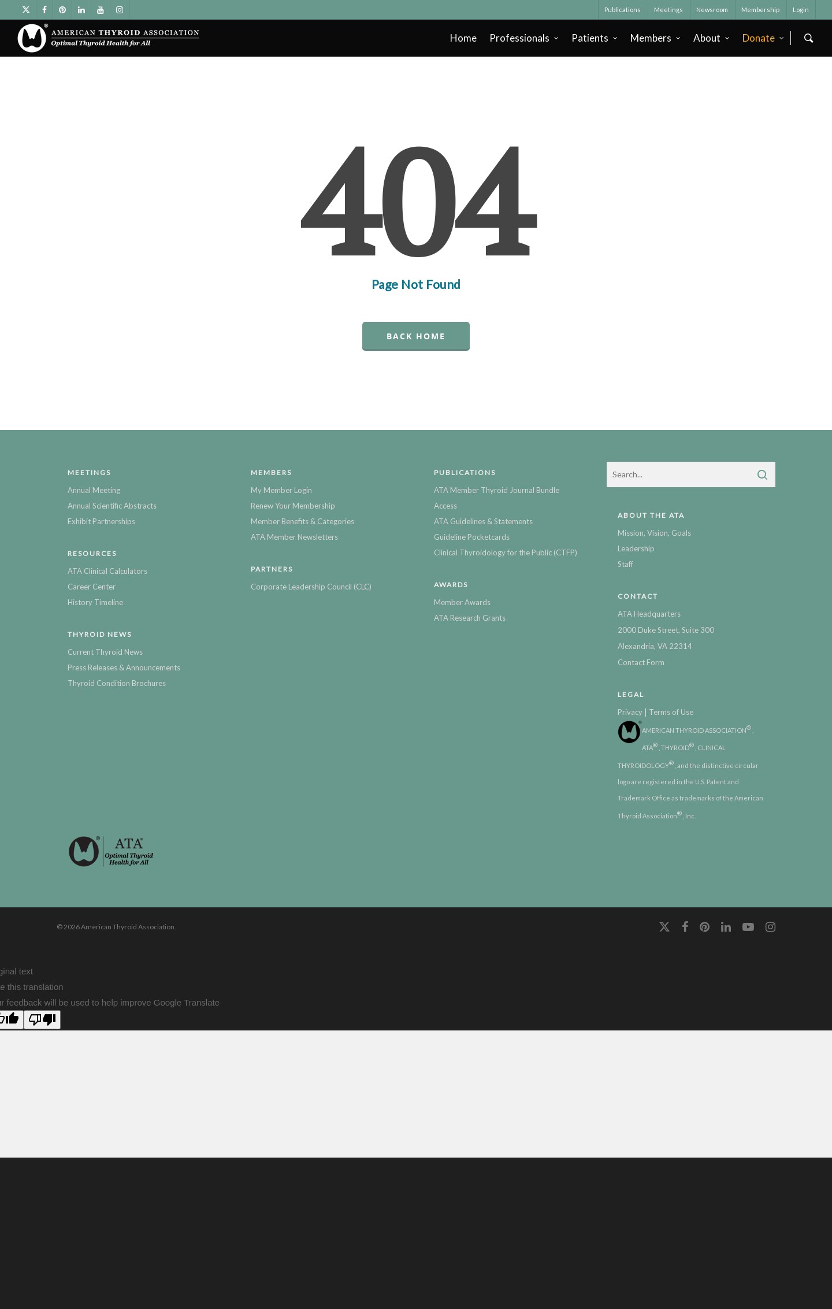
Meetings (668, 9)
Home (463, 38)
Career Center (92, 586)
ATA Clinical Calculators (107, 571)
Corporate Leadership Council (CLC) (311, 586)
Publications (622, 9)
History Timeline (95, 602)
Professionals (524, 38)
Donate (763, 38)
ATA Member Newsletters (294, 537)
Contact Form (641, 662)
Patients (595, 38)
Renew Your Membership (293, 505)
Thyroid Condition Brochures (117, 683)
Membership (760, 9)
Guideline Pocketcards (472, 537)
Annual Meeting (94, 490)
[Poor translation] (42, 1019)
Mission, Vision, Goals (654, 532)
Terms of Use (671, 712)
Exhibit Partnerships (101, 521)
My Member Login (281, 490)
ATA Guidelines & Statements (483, 521)
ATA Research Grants (470, 617)
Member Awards (462, 602)
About (712, 38)
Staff (625, 564)
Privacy (630, 712)
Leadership (636, 548)
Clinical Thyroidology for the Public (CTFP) (505, 552)
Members (656, 38)
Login (801, 9)
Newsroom (712, 9)
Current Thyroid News (105, 652)
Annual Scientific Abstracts (112, 505)
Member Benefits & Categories (302, 521)
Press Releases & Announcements (124, 667)
